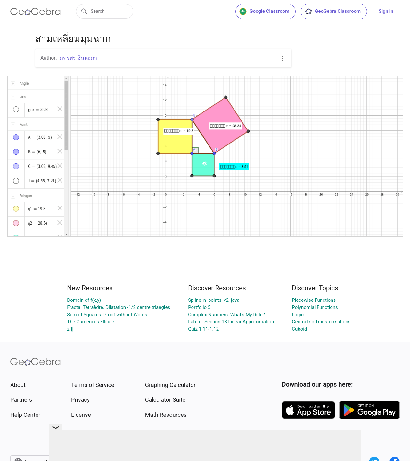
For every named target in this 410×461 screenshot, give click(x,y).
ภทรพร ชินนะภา (78, 58)
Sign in (386, 11)
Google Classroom (264, 11)
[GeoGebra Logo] (35, 11)
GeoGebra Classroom (333, 11)
